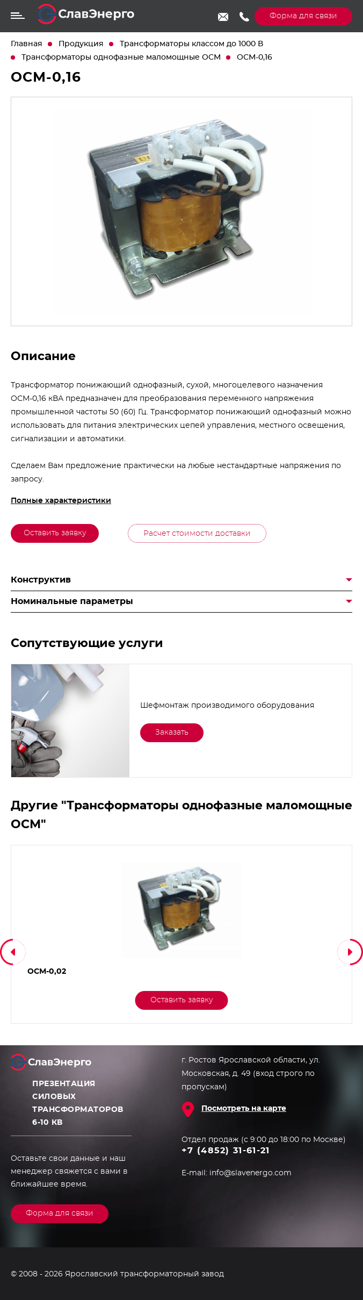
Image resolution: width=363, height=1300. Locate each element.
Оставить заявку (55, 533)
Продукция (81, 44)
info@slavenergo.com (223, 16)
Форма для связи (303, 16)
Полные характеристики (61, 501)
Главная (26, 44)
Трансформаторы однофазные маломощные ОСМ (121, 57)
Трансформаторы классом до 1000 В (191, 44)
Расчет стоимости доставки (197, 533)
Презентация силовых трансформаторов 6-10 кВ (78, 1103)
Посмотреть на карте (243, 1108)
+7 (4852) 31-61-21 (244, 16)
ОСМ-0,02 (45, 971)
